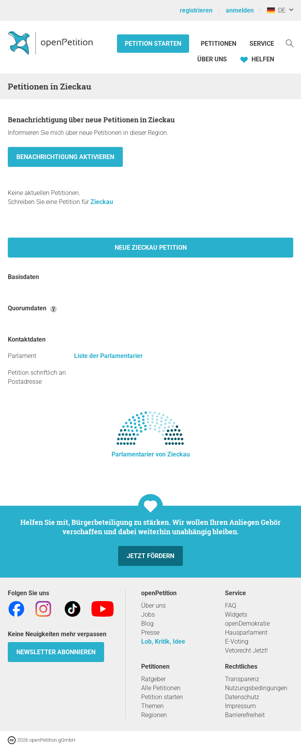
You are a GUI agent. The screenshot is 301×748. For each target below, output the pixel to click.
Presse (150, 632)
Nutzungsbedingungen (256, 688)
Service (262, 43)
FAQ (230, 605)
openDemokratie (247, 623)
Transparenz (242, 679)
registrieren (196, 10)
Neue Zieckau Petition (151, 247)
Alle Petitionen (161, 688)
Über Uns (212, 59)
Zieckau (101, 202)
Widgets (236, 614)
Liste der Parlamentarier (108, 356)
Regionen (154, 715)
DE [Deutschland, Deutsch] (276, 10)
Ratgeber (153, 679)
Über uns (153, 605)
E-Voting (236, 641)
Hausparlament (246, 632)
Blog (147, 623)
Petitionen (219, 43)
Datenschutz (242, 697)
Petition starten (153, 43)
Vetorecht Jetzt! (246, 650)
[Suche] (290, 42)
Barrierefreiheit (245, 715)
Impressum (240, 706)
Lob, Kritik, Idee (163, 641)
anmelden (240, 10)
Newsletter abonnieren (56, 652)
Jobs (148, 614)
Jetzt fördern (150, 556)
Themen (152, 706)
